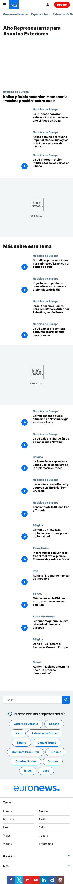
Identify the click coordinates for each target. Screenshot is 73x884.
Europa (7, 811)
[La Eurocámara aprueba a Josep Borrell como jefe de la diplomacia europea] (51, 466)
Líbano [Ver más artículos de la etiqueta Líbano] (21, 742)
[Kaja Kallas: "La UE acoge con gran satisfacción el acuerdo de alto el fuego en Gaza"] (51, 119)
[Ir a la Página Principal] (14, 4)
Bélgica (38, 456)
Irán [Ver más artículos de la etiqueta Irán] (18, 733)
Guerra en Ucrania (15, 14)
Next (6, 827)
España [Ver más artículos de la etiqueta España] (54, 723)
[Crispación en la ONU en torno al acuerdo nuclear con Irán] (51, 603)
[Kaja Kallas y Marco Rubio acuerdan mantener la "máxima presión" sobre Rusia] (36, 99)
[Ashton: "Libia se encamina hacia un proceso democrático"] (51, 672)
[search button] (66, 700)
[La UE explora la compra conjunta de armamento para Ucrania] (51, 333)
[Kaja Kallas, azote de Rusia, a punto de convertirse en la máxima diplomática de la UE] (51, 288)
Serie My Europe (44, 616)
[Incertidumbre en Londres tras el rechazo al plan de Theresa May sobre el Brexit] (51, 557)
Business (8, 819)
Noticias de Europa (16, 91)
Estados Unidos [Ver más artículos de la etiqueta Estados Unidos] (25, 761)
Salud (42, 827)
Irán (46, 14)
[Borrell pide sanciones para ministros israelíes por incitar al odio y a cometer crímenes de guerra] (51, 265)
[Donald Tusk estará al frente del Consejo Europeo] (51, 649)
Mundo (37, 662)
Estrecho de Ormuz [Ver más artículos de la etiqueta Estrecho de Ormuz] (45, 733)
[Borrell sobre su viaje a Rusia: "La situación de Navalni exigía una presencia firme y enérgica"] (51, 421)
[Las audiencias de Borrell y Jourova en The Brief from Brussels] (51, 489)
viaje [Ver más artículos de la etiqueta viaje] (46, 770)
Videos (7, 843)
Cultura (43, 835)
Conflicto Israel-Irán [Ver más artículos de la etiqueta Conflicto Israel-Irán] (25, 751)
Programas (46, 843)
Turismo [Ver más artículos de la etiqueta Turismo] (55, 751)
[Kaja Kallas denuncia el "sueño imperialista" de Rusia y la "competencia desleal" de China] (51, 142)
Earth (42, 819)
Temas (7, 802)
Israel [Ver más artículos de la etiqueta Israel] (28, 770)
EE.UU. (37, 593)
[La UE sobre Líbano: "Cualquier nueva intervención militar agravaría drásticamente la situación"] (51, 164)
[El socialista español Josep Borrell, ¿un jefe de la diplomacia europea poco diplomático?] (51, 535)
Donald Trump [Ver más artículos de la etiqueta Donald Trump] (46, 742)
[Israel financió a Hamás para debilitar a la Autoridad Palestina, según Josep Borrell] (51, 311)
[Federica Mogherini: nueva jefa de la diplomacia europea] (51, 626)
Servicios (9, 856)
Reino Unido (41, 547)
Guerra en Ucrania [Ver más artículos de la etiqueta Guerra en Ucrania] (26, 723)
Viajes (7, 835)
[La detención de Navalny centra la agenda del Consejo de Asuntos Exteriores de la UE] (51, 443)
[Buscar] (36, 700)
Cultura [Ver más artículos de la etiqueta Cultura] (53, 761)
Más (6, 866)
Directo (62, 4)
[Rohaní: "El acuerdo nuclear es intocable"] (51, 580)
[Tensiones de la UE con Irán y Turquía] (51, 512)
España (36, 14)
